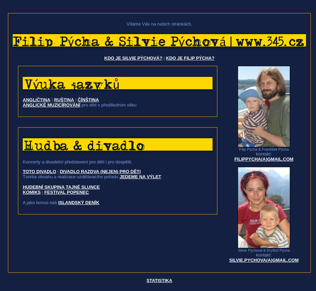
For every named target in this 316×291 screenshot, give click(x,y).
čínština (88, 99)
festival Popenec (67, 192)
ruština (64, 99)
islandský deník (78, 202)
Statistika (159, 280)
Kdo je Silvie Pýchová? (133, 58)
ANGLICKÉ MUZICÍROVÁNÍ (51, 105)
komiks (32, 192)
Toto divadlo (39, 171)
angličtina (36, 99)
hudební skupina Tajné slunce (61, 187)
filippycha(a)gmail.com (263, 159)
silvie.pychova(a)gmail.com (263, 260)
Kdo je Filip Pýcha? (190, 58)
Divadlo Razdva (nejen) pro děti (100, 171)
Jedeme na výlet (140, 176)
